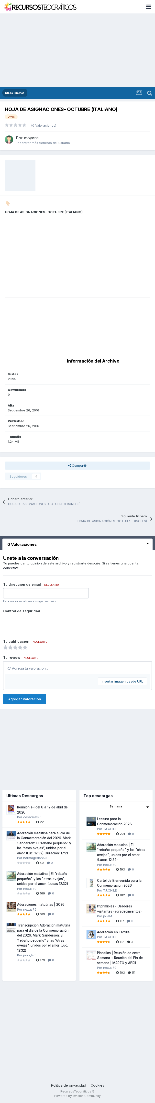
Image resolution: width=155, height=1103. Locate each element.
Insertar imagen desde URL (122, 681)
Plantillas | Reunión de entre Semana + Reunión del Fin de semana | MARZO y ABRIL (120, 958)
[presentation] (40, 624)
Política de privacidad (68, 1085)
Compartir (77, 465)
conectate (11, 568)
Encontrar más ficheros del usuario (43, 143)
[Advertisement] (77, 50)
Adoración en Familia (113, 932)
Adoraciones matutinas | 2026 (41, 904)
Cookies (97, 1085)
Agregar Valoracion (24, 699)
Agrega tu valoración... (28, 668)
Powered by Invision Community (77, 1096)
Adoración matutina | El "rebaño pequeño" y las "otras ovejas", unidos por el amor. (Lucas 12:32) (42, 879)
